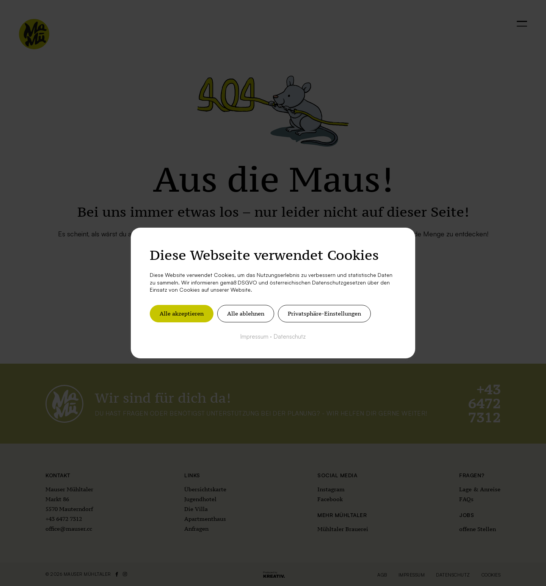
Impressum (254, 336)
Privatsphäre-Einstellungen (324, 313)
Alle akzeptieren (182, 313)
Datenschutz (290, 336)
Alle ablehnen (245, 313)
